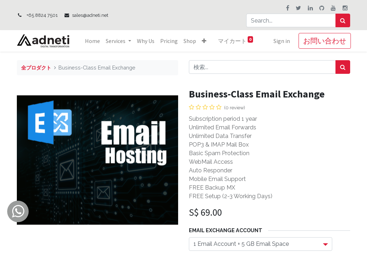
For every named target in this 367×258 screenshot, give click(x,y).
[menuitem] (93, 41)
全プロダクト (36, 67)
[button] (205, 41)
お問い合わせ (323, 40)
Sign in (281, 40)
